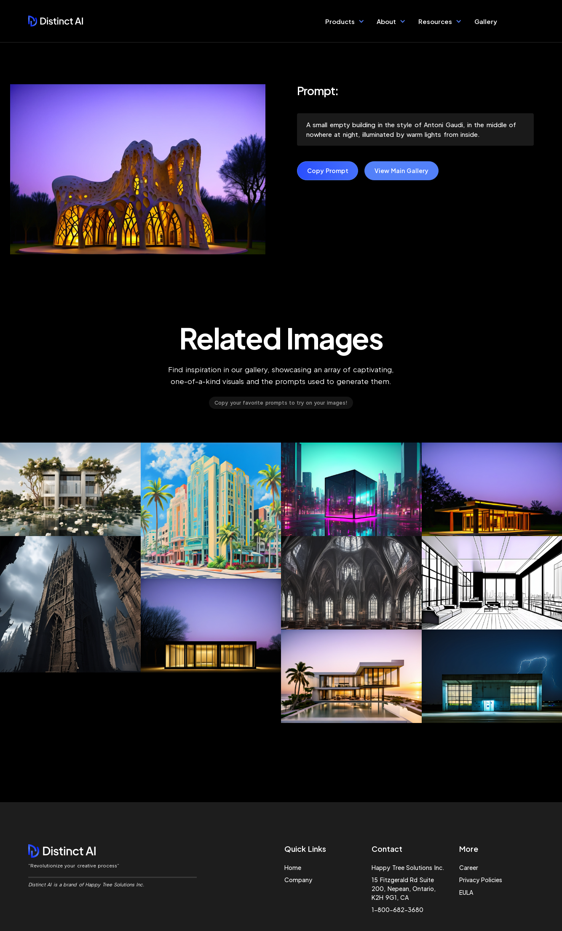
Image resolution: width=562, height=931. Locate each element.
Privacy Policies (480, 879)
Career (468, 867)
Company (298, 879)
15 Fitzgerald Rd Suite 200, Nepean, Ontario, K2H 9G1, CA (404, 888)
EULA (466, 892)
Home (292, 867)
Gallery (485, 21)
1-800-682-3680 (397, 909)
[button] (345, 21)
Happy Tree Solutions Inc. (408, 867)
